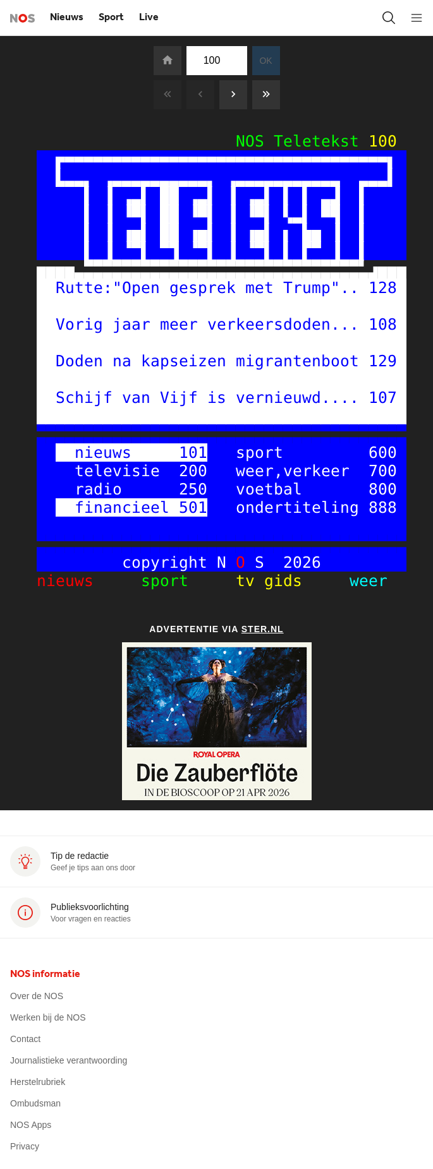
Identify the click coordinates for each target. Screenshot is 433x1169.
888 (383, 507)
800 (383, 489)
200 (193, 471)
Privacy (24, 1146)
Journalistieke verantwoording (68, 1060)
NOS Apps (30, 1125)
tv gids (273, 581)
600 (383, 452)
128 (383, 288)
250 (193, 489)
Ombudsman (35, 1103)
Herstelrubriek (37, 1082)
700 (383, 471)
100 (383, 141)
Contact (25, 1039)
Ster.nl (262, 629)
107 (383, 397)
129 (383, 361)
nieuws (79, 581)
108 (383, 324)
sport (178, 581)
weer (354, 581)
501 (193, 507)
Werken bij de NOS (48, 1017)
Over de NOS (36, 996)
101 (193, 452)
